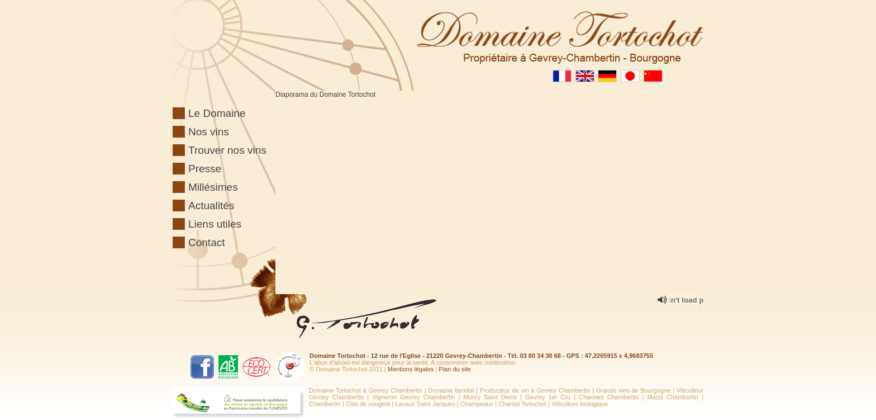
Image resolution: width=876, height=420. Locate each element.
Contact (206, 242)
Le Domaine (216, 113)
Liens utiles (214, 224)
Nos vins (208, 132)
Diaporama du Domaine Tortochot (325, 94)
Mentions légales (411, 369)
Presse (204, 168)
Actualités (211, 205)
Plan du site (454, 369)
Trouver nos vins (227, 150)
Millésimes (213, 187)
